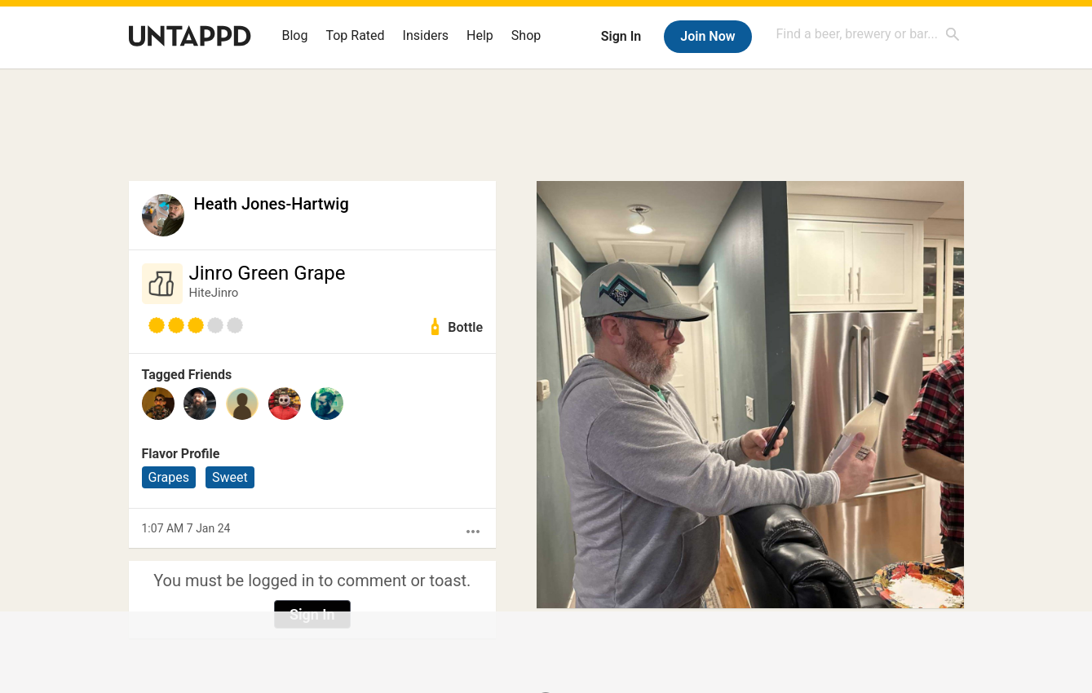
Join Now (707, 36)
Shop (526, 35)
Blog (295, 35)
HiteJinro (214, 292)
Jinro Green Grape (267, 273)
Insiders (426, 35)
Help (479, 35)
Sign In (621, 36)
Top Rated (354, 35)
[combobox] (868, 34)
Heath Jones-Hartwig (271, 204)
